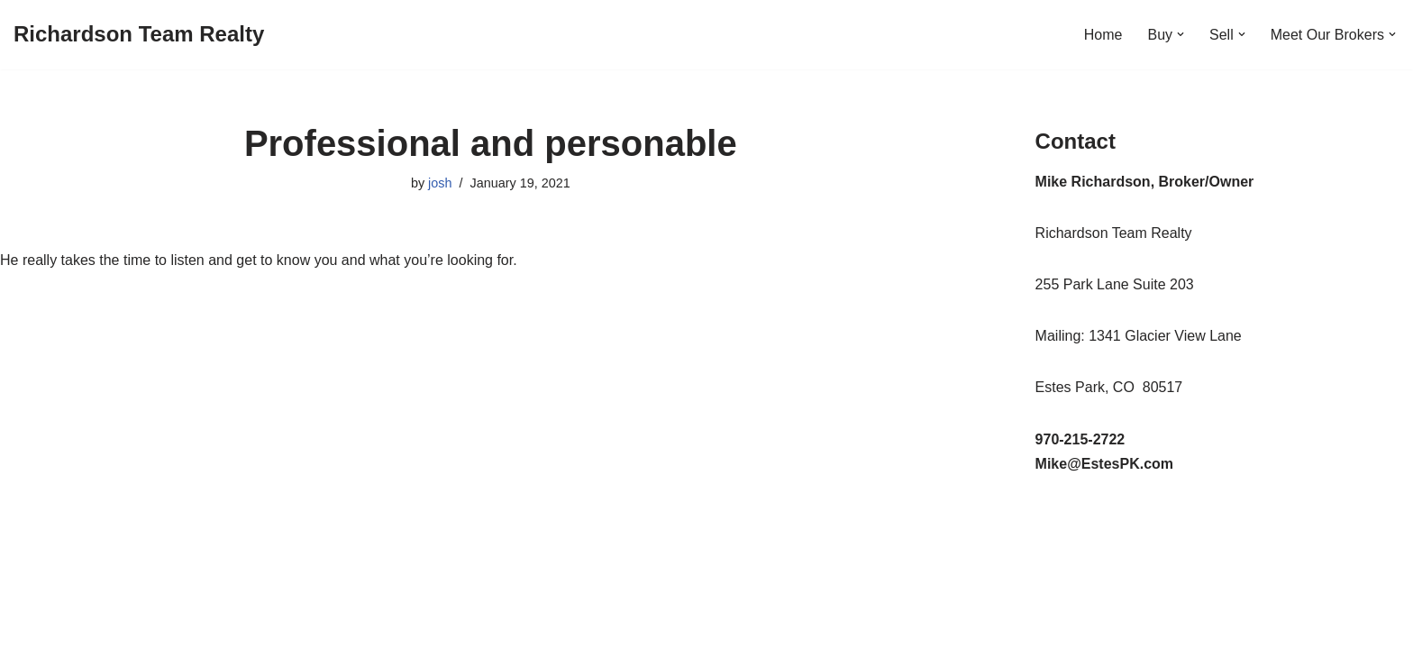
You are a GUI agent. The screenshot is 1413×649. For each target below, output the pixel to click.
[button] (1180, 34)
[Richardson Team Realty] (139, 34)
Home (1103, 34)
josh (439, 183)
